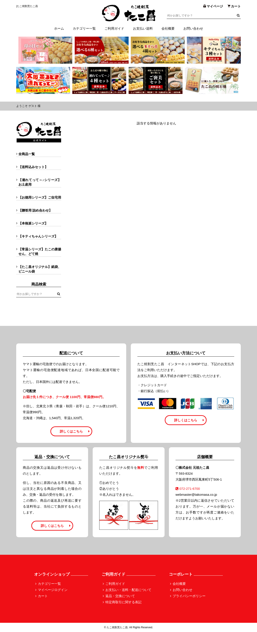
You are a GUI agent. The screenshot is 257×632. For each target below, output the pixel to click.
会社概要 (168, 28)
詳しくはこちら (71, 431)
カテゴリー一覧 (84, 28)
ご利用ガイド (114, 28)
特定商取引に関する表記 (123, 602)
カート (43, 596)
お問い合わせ (193, 28)
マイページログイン (52, 590)
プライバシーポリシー (189, 596)
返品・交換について (120, 596)
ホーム (59, 28)
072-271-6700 (187, 488)
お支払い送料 (143, 28)
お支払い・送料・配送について (128, 590)
